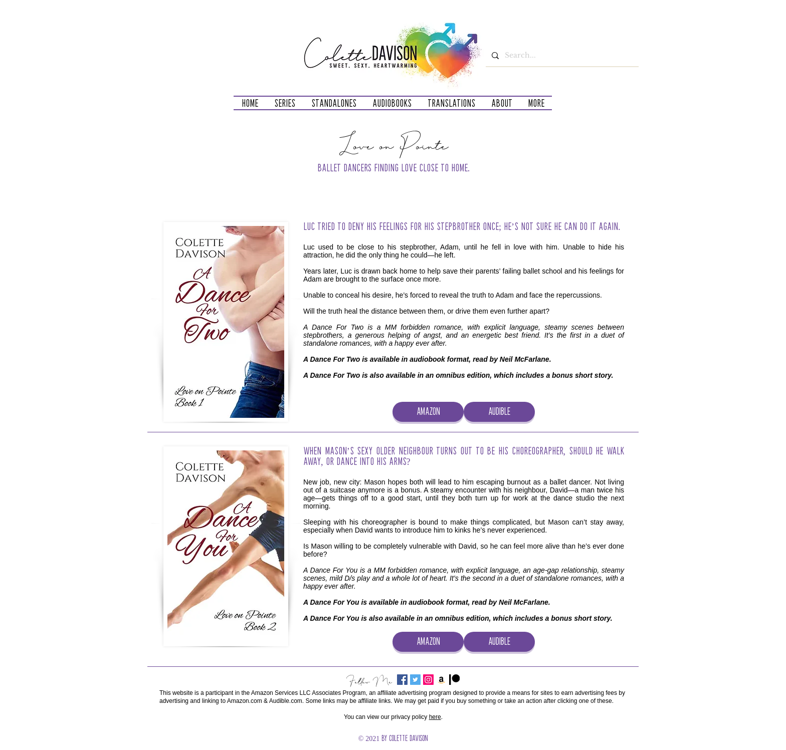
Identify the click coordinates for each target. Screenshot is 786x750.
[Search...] (561, 55)
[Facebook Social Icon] (402, 679)
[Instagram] (428, 679)
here (435, 716)
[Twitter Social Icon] (415, 679)
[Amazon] (441, 679)
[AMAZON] (428, 412)
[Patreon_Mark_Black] (454, 679)
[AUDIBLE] (499, 412)
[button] (284, 103)
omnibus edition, (464, 375)
